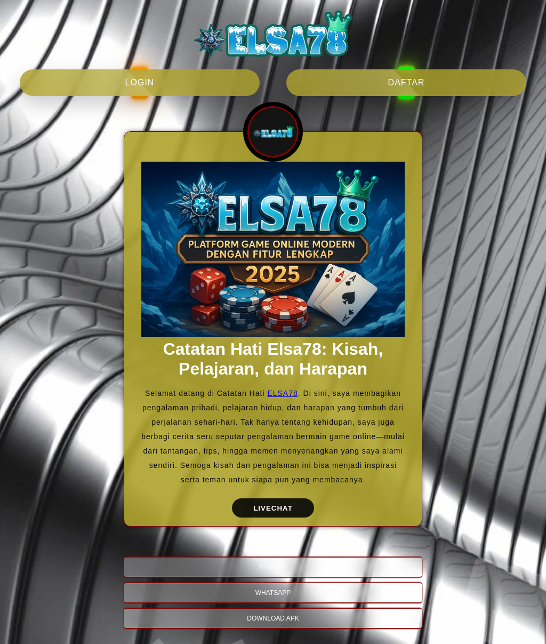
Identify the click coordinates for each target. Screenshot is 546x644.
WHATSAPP (273, 593)
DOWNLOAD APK (273, 618)
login (140, 82)
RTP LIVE (273, 567)
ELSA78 (282, 393)
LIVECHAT (273, 508)
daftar (406, 82)
